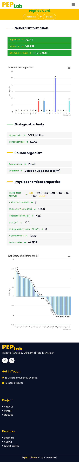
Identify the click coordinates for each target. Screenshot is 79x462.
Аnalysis (7, 441)
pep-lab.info (30, 457)
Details (49, 17)
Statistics (7, 414)
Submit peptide (10, 446)
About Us (7, 406)
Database (31, 17)
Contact (7, 410)
